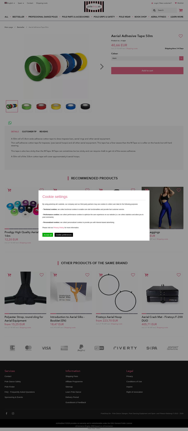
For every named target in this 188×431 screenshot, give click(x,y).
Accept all (48, 235)
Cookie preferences (64, 235)
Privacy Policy (59, 228)
